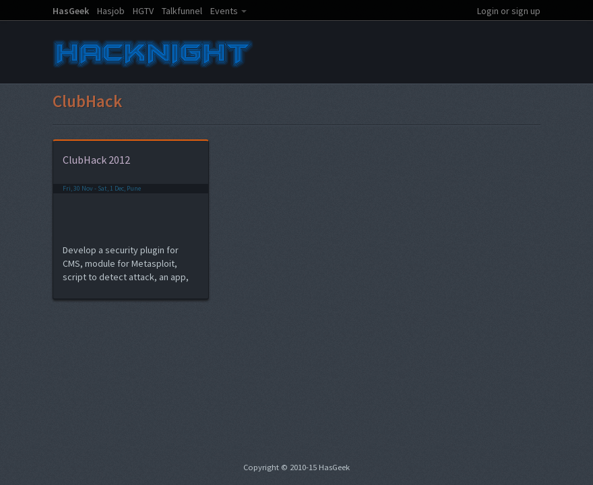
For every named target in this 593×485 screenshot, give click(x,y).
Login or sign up (508, 11)
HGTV (143, 11)
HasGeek (71, 11)
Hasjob (111, 11)
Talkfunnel (182, 11)
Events (224, 11)
